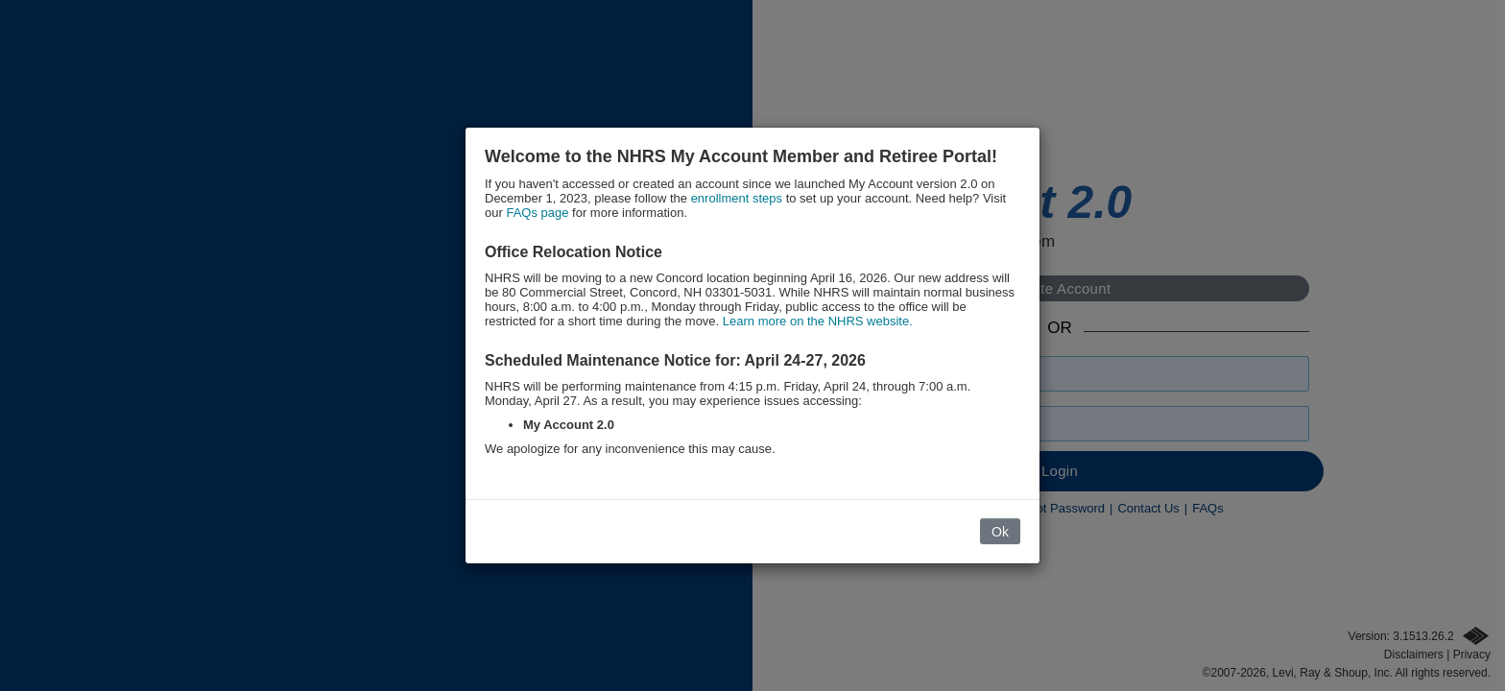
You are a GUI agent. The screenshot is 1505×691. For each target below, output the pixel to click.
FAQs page (537, 212)
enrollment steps (736, 198)
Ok (1000, 531)
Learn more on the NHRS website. (818, 321)
